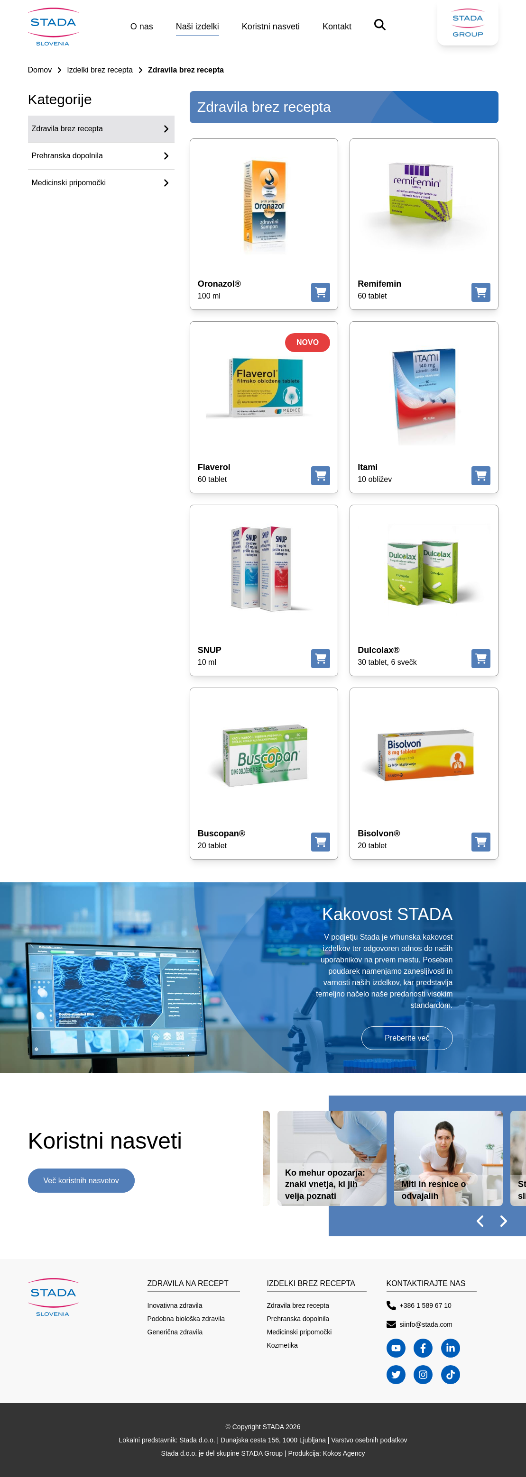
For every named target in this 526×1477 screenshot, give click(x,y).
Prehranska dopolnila (298, 1319)
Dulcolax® (378, 650)
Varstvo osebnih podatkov (369, 1440)
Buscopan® (221, 833)
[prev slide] (480, 1221)
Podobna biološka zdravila (186, 1319)
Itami (368, 467)
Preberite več (407, 1038)
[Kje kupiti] (320, 292)
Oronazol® (219, 284)
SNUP (209, 650)
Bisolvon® (379, 833)
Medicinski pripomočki (299, 1332)
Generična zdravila (175, 1332)
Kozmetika (282, 1345)
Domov (40, 70)
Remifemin (379, 284)
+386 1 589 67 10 (419, 1305)
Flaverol (214, 467)
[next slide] (503, 1221)
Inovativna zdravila (175, 1305)
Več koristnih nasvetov (81, 1181)
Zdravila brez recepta (298, 1305)
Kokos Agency (344, 1453)
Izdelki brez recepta (100, 70)
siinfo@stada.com (419, 1324)
